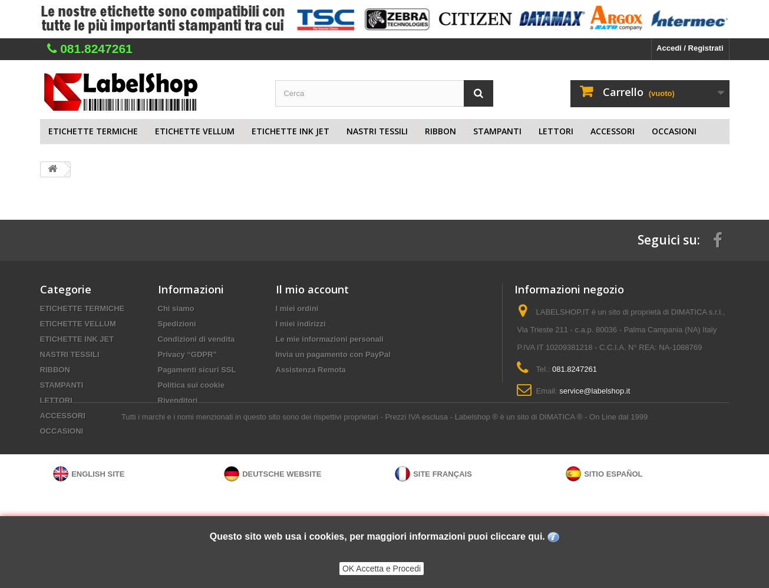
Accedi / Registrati (689, 48)
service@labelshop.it (594, 391)
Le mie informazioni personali (330, 339)
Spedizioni (177, 323)
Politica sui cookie (191, 385)
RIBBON (440, 131)
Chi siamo (176, 308)
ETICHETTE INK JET (290, 131)
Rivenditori (178, 400)
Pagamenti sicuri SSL (197, 369)
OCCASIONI (674, 131)
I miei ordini (297, 308)
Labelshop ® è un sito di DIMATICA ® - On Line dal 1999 (551, 468)
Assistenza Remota (311, 369)
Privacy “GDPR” (187, 354)
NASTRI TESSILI (377, 131)
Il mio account (312, 289)
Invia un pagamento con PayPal (333, 354)
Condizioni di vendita (196, 339)
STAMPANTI (497, 131)
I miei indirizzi (301, 323)
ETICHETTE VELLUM (195, 131)
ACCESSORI (612, 131)
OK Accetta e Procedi (381, 568)
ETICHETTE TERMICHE (93, 131)
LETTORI (556, 131)
